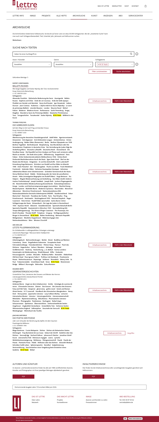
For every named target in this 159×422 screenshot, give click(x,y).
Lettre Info (18, 15)
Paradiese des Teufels (39, 196)
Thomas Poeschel (19, 122)
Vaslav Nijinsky (46, 115)
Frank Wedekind (66, 167)
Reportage (37, 259)
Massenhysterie (18, 189)
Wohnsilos (39, 264)
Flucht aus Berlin (53, 167)
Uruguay (49, 213)
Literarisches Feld (24, 338)
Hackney (28, 250)
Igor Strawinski (59, 103)
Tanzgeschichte (23, 115)
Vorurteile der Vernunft (51, 308)
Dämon (38, 286)
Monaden (36, 255)
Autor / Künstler (19, 60)
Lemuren (64, 294)
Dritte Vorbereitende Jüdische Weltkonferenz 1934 (37, 157)
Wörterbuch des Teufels (33, 311)
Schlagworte (100, 60)
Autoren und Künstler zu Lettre (96, 400)
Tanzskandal (34, 115)
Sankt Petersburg (57, 110)
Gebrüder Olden (28, 169)
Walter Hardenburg (47, 215)
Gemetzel (57, 247)
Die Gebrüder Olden (23, 125)
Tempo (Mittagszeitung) (21, 210)
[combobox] (32, 64)
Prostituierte (64, 257)
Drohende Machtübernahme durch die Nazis (29, 159)
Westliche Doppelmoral (32, 218)
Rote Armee (25, 201)
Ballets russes (20, 86)
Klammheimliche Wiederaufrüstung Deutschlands (34, 184)
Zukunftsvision (49, 264)
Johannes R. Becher (51, 335)
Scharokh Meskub (65, 343)
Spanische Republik (20, 208)
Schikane (46, 259)
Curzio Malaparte (32, 330)
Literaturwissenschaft (61, 296)
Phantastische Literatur (57, 299)
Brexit (50, 240)
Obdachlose (68, 255)
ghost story (41, 289)
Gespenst (31, 289)
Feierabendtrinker (35, 245)
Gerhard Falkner (37, 335)
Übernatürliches (40, 303)
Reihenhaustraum (25, 259)
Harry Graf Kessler (46, 103)
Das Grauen (46, 286)
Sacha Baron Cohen (58, 201)
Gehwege (49, 247)
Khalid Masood (43, 252)
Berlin (47, 142)
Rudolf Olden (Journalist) (41, 201)
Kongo (15, 186)
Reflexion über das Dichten (48, 343)
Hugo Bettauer (62, 176)
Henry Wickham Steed (21, 174)
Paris (50, 196)
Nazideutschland (61, 193)
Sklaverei (33, 206)
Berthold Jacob (32, 145)
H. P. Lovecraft (29, 291)
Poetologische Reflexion (21, 323)
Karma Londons (60, 250)
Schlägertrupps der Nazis (22, 203)
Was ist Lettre (103, 6)
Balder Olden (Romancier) (33, 142)
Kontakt (135, 6)
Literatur (32, 296)
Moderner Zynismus (46, 189)
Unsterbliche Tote (48, 306)
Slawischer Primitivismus (59, 113)
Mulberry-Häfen (47, 255)
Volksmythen (36, 308)
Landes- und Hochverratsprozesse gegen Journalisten (38, 186)
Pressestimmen (91, 402)
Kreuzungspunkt (19, 255)
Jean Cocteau (25, 106)
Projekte (46, 15)
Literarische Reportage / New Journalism (27, 233)
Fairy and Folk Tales (20, 289)
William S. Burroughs (26, 264)
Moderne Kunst (33, 110)
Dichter (42, 330)
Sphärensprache (37, 345)
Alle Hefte (61, 15)
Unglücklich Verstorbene (31, 306)
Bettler (44, 240)
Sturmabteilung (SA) (60, 208)
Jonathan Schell (65, 335)
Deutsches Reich (49, 150)
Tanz (14, 115)
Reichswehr (29, 198)
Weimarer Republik (63, 215)
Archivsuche (79, 15)
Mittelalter (16, 299)
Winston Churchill (40, 220)
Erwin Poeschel (23, 167)
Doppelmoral (59, 154)
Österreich (26, 196)
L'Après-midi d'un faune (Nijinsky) (52, 106)
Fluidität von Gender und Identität (25, 103)
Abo (120, 15)
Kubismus (34, 106)
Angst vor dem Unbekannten (36, 284)
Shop (127, 6)
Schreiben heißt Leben (21, 345)
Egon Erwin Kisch (53, 159)
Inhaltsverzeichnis (99, 101)
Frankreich (16, 169)
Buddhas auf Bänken (62, 240)
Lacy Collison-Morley (52, 294)
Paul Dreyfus (57, 196)
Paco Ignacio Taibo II (32, 257)
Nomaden (58, 255)
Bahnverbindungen (33, 240)
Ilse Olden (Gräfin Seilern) (62, 179)
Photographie (26, 301)
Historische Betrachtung (25, 91)
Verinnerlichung (18, 347)
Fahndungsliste (39, 167)
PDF (23, 376)
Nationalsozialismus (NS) (52, 191)
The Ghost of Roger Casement (42, 210)
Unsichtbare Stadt (37, 262)
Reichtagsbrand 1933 (42, 198)
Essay (14, 91)
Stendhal (47, 345)
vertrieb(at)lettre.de (126, 402)
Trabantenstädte (23, 262)
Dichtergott (17, 333)
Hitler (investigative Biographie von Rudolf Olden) (37, 176)
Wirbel (32, 350)
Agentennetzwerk (65, 137)
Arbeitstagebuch (19, 240)
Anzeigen (108, 15)
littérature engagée (40, 338)
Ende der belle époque (60, 101)
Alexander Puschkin (20, 98)
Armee (68, 140)
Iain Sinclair (17, 225)
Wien (30, 220)
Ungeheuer (17, 306)
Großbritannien (18, 250)
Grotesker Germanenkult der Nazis (58, 172)
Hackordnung (38, 250)
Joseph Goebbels (37, 181)
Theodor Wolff (30, 213)
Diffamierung (49, 154)
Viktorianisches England (21, 308)
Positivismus (36, 301)
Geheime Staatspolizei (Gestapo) (47, 169)
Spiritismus (29, 303)
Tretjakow (41, 213)
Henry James (22, 294)
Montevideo (59, 189)
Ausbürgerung (18, 142)
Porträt (40, 277)
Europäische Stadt (54, 242)
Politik (34, 343)
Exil (31, 167)
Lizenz (50, 338)
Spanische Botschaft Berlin (62, 206)
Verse (48, 262)
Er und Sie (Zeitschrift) (47, 162)
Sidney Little (64, 259)
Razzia (15, 259)
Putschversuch (18, 198)
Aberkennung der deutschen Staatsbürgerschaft (30, 137)
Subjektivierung (58, 345)
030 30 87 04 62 (128, 400)
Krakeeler (59, 252)
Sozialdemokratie (44, 206)
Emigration (33, 162)
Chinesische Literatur (26, 286)
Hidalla (32, 174)
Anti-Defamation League (43, 140)
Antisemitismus (59, 140)
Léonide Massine (36, 108)
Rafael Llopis (56, 301)
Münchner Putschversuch (32, 191)
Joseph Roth (49, 181)
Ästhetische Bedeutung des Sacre (41, 98)
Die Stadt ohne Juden (34, 154)
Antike (50, 284)
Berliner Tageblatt (19, 145)
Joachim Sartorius (20, 315)
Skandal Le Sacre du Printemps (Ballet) (34, 113)
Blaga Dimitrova (18, 330)
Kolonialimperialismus (62, 184)
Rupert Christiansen (20, 83)
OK (125, 418)
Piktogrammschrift (49, 340)
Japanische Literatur (35, 294)
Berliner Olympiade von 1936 (61, 142)
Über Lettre (36, 400)
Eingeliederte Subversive (37, 242)
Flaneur (58, 245)
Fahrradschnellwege (20, 245)
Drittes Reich (62, 157)
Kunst (94, 15)
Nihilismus (37, 340)
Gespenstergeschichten (26, 271)
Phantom (16, 301)
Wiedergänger (18, 311)
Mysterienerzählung (29, 299)
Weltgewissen (18, 218)
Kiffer (52, 252)
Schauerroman (18, 303)
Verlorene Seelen (62, 306)
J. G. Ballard (49, 250)
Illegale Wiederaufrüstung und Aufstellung (35, 179)
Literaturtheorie (31, 277)
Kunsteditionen (62, 402)
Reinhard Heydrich (58, 198)
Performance (44, 110)
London (46, 108)
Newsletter (116, 6)
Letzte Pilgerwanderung (26, 227)
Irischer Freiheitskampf (21, 181)
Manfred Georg (64, 186)
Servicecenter (136, 15)
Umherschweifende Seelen (57, 303)
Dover (24, 242)
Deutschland (61, 150)
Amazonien (17, 140)
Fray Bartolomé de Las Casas (32, 333)
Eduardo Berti (18, 269)
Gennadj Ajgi (24, 335)
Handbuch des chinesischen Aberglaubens (51, 291)
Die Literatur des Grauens (61, 286)
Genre (56, 60)
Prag (65, 196)
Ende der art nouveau (43, 101)
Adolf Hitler (53, 137)
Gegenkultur (25, 247)
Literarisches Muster (20, 296)
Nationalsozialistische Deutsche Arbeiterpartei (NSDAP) (33, 193)
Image (33, 15)
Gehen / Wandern (37, 247)
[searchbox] (32, 64)
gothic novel (50, 289)
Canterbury (17, 242)
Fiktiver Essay (48, 245)
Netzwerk (35, 402)
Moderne (22, 110)
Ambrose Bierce (18, 284)
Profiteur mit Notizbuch (49, 257)
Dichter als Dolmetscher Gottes (58, 330)
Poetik (59, 340)
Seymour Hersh (23, 206)
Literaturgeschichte (19, 277)
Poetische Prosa (24, 343)
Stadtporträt (45, 233)
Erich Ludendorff (62, 162)
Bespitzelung (44, 145)
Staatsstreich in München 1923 (39, 208)
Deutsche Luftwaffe (34, 150)
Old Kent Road (18, 257)
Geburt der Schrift (51, 333)
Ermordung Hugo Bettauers (23, 164)
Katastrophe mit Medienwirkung (25, 252)
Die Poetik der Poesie (24, 318)
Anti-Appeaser (27, 140)
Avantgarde (59, 98)
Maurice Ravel (56, 108)
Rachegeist (47, 301)
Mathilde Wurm (31, 189)
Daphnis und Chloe (26, 101)
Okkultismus (42, 299)
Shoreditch (55, 259)
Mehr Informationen (135, 418)
